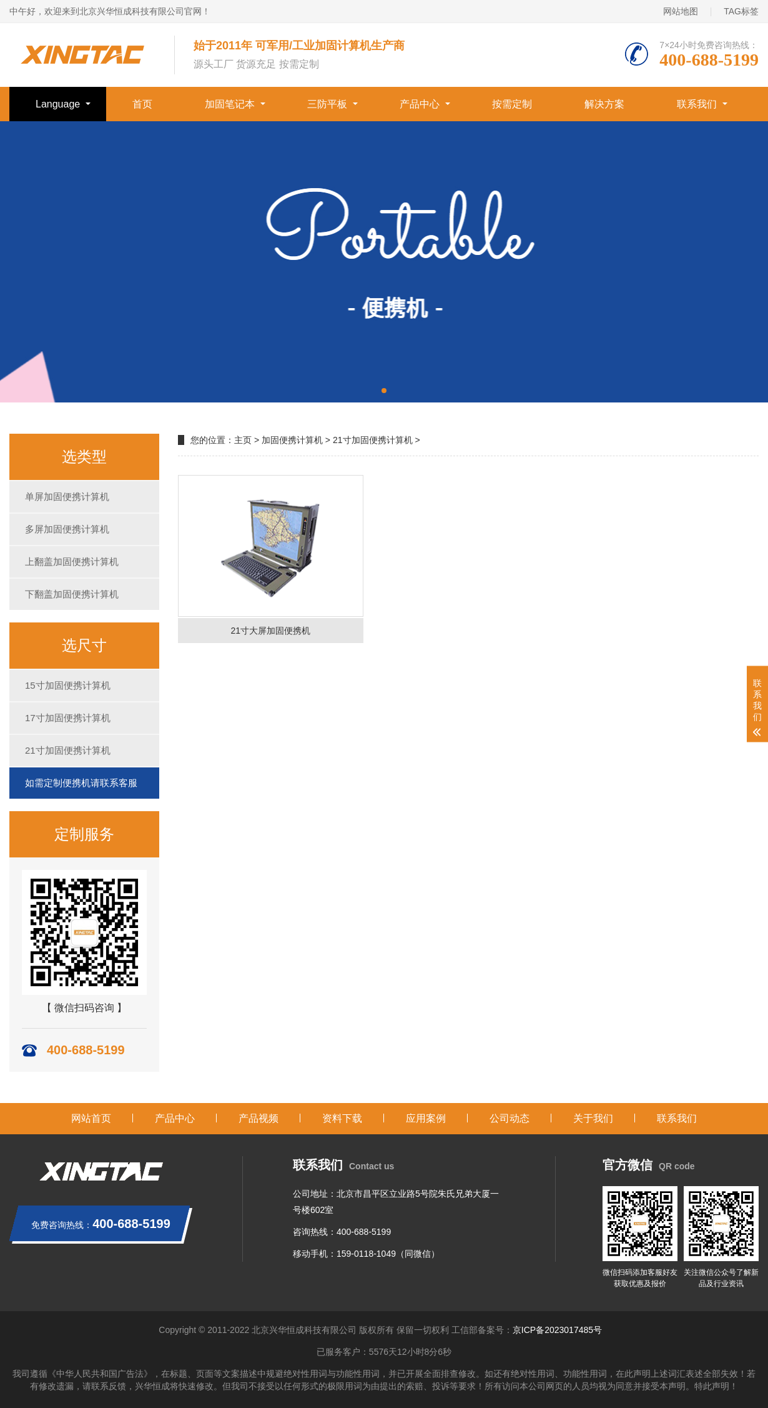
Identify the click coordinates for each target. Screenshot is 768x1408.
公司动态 (509, 1118)
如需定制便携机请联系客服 (81, 782)
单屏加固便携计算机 (67, 496)
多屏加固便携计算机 (67, 529)
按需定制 (512, 104)
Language (58, 104)
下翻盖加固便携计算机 (72, 594)
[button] (384, 390)
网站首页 (91, 1118)
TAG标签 (741, 11)
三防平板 (327, 104)
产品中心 (420, 104)
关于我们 (593, 1118)
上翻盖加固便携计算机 (72, 561)
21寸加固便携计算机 (68, 750)
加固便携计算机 (292, 440)
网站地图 (680, 11)
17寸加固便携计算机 (68, 717)
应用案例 (426, 1118)
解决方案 (604, 104)
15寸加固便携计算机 (68, 685)
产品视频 (258, 1118)
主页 (243, 440)
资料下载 (342, 1118)
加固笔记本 (230, 104)
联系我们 (697, 104)
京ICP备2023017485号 (557, 1330)
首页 (142, 104)
